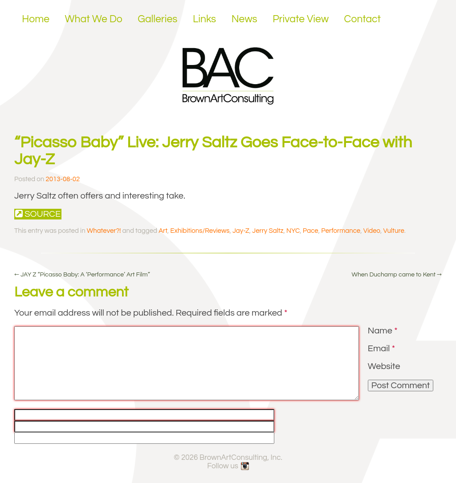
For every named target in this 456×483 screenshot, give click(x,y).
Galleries (157, 19)
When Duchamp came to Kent (396, 275)
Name (383, 330)
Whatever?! (104, 230)
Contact (362, 19)
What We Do (93, 19)
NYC (293, 230)
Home (35, 19)
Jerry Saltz (267, 230)
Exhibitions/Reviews (199, 230)
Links (204, 19)
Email (381, 348)
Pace (310, 230)
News (244, 19)
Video (371, 230)
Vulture (393, 230)
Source (38, 214)
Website (384, 366)
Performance (340, 230)
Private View (301, 19)
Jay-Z (240, 230)
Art (163, 230)
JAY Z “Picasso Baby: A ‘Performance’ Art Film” (82, 275)
